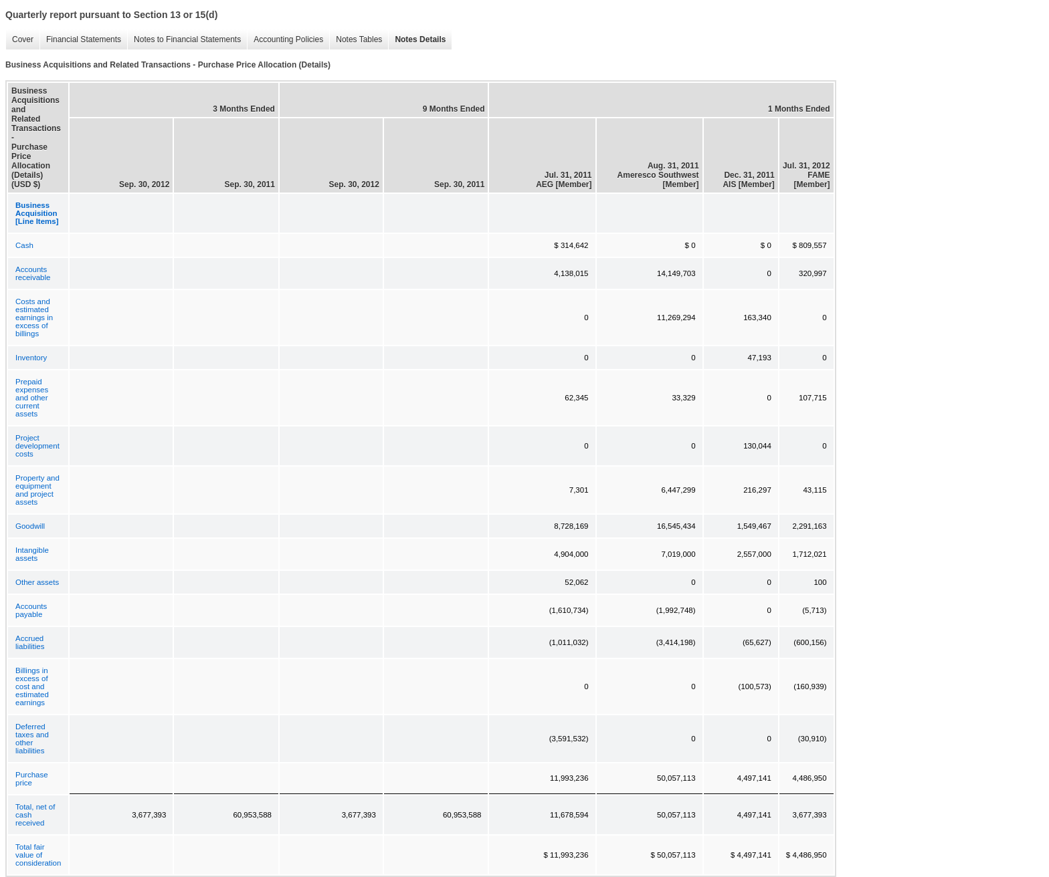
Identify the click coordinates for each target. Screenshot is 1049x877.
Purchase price (31, 779)
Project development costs (37, 446)
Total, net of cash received (35, 815)
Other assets (37, 582)
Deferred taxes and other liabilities (32, 739)
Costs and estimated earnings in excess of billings (34, 317)
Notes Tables (355, 40)
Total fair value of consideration (38, 855)
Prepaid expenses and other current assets (31, 398)
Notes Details (417, 40)
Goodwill (30, 526)
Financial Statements (80, 40)
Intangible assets (32, 554)
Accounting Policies (285, 40)
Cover (19, 40)
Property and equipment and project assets (37, 490)
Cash (24, 245)
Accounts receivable (32, 273)
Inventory (31, 358)
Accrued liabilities (29, 642)
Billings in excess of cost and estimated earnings (32, 686)
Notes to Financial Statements (184, 40)
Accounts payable (31, 610)
